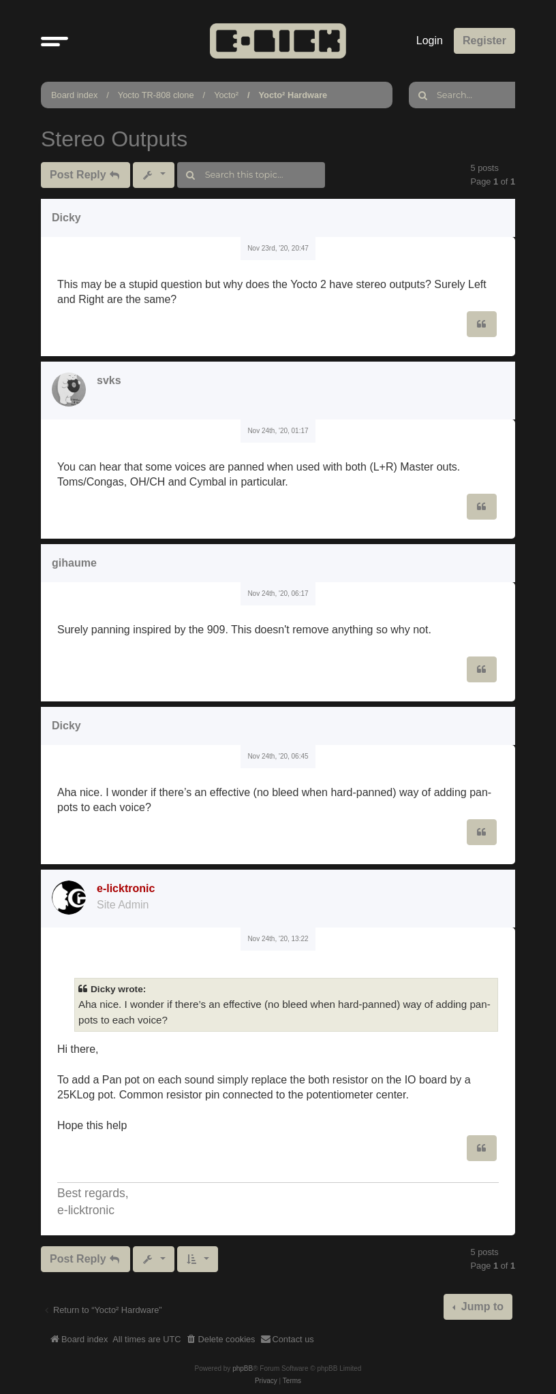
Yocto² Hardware (293, 95)
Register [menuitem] (484, 40)
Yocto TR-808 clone (156, 95)
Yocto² (226, 95)
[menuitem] (221, 1339)
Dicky (66, 217)
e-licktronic (126, 888)
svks (109, 380)
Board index (74, 95)
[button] (54, 40)
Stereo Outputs (114, 139)
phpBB (242, 1368)
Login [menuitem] (429, 40)
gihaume (74, 563)
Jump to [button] (481, 1306)
